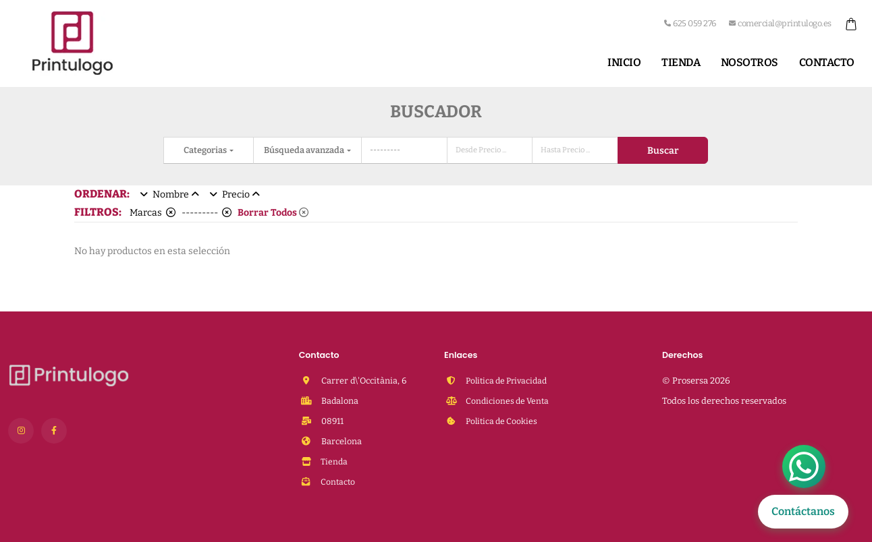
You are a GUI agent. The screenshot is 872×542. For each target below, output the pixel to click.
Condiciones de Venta (508, 401)
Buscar (662, 150)
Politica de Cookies (502, 421)
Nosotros (749, 62)
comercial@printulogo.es (780, 23)
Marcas (152, 212)
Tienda (680, 62)
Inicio (624, 62)
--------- (206, 212)
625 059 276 (690, 23)
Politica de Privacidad (508, 380)
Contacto (826, 62)
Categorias (206, 150)
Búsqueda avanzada (305, 150)
